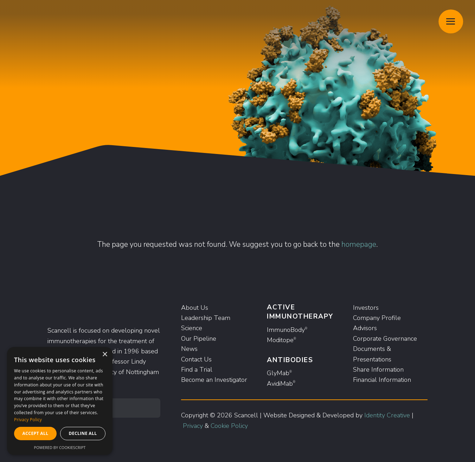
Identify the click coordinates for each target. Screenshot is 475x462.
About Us (194, 307)
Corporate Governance (385, 338)
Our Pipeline (198, 338)
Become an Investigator (214, 380)
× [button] (104, 354)
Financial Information (382, 380)
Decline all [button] (83, 433)
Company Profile (377, 318)
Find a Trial (196, 369)
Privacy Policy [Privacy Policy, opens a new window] (28, 420)
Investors (366, 307)
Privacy (193, 426)
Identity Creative (387, 415)
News (189, 349)
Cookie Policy (229, 426)
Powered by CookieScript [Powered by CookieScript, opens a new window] (60, 447)
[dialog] (60, 401)
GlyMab (279, 373)
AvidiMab (281, 383)
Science (191, 328)
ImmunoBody (287, 330)
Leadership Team (205, 318)
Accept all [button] (36, 433)
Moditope (281, 340)
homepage (358, 244)
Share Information (378, 369)
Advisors (365, 328)
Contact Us (196, 359)
